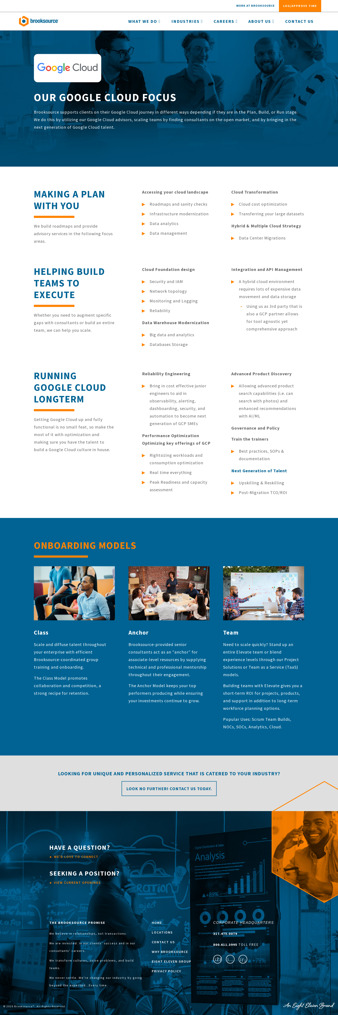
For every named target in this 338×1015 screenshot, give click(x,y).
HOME (157, 922)
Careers (226, 21)
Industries (187, 21)
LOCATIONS (162, 932)
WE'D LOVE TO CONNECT (79, 851)
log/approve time (300, 6)
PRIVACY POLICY (166, 971)
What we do (144, 21)
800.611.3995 (225, 944)
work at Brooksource (255, 6)
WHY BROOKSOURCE (170, 951)
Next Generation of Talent (259, 470)
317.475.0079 (225, 933)
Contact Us (299, 21)
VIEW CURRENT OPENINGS (84, 877)
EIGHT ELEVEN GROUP (171, 961)
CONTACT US (163, 942)
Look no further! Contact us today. (169, 788)
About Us (261, 21)
